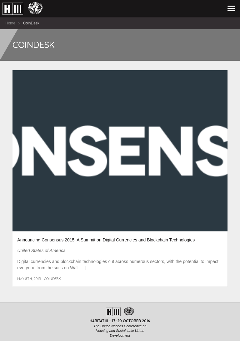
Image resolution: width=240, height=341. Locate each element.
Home (10, 23)
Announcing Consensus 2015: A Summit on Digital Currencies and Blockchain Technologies (106, 239)
